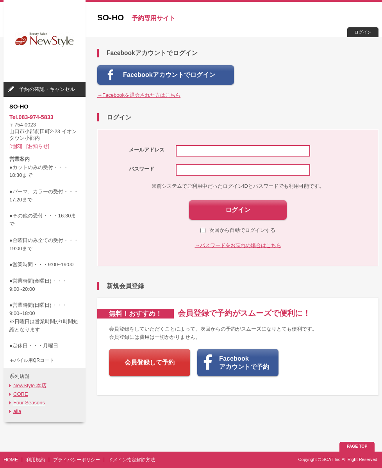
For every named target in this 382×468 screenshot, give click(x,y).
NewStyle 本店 (29, 385)
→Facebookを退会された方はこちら (138, 95)
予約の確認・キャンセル (47, 89)
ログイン (362, 32)
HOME (11, 460)
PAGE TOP (357, 446)
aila (17, 411)
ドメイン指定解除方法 (131, 460)
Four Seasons (29, 403)
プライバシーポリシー (76, 460)
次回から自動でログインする (237, 230)
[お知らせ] (37, 146)
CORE (20, 394)
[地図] (15, 146)
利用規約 (35, 460)
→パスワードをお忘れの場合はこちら (238, 245)
